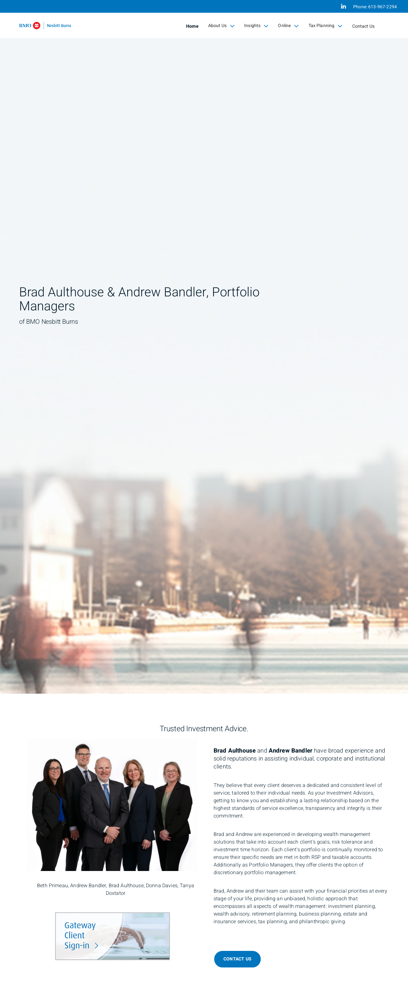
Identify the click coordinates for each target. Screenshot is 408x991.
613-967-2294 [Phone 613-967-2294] (382, 7)
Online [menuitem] (288, 26)
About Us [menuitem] (221, 26)
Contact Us (363, 26)
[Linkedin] (343, 6)
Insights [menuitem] (256, 26)
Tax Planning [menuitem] (326, 26)
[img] (204, 347)
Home (192, 26)
